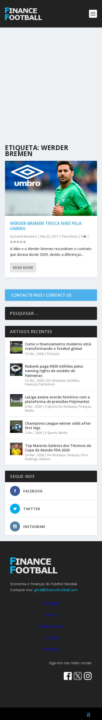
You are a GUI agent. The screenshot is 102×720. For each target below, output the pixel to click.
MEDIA (50, 614)
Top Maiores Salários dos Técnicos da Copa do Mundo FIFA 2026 (58, 447)
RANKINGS (51, 649)
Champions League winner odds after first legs (58, 425)
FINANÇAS (51, 603)
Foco (84, 455)
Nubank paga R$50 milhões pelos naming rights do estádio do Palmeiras (54, 371)
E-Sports (51, 406)
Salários (44, 459)
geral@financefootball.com (56, 589)
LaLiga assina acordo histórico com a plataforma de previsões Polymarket (57, 399)
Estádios (73, 380)
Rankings (31, 459)
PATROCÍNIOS (51, 626)
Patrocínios (70, 236)
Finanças (53, 354)
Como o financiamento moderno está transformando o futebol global (58, 346)
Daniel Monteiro (25, 236)
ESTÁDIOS (51, 637)
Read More (23, 267)
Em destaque (56, 380)
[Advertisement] (51, 81)
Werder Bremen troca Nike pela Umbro (46, 226)
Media (29, 410)
